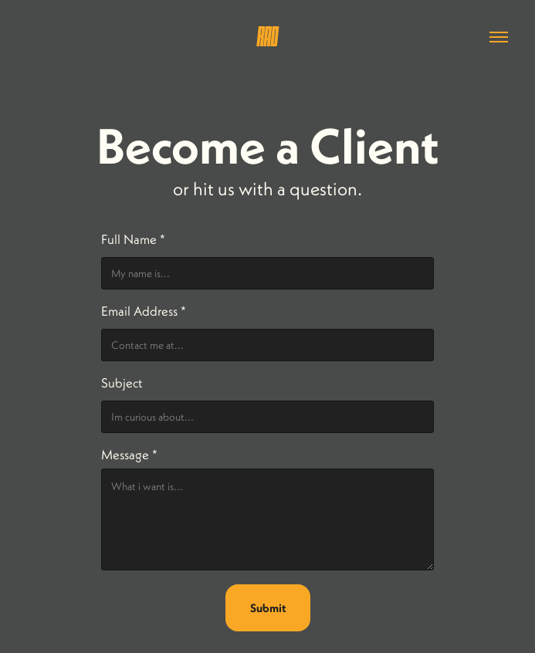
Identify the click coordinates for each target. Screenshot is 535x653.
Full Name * (133, 239)
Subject (121, 383)
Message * (129, 454)
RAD (267, 37)
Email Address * (143, 311)
